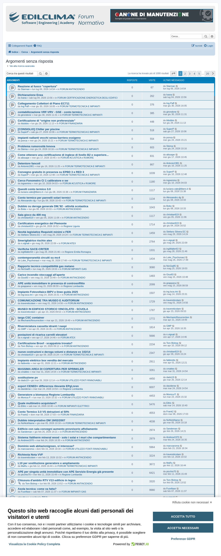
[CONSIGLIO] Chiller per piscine (39, 129)
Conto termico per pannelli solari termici (44, 197)
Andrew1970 (27, 440)
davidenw (25, 389)
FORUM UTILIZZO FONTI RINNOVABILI (81, 380)
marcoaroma (27, 449)
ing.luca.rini (27, 294)
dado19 (25, 380)
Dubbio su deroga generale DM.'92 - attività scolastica (53, 206)
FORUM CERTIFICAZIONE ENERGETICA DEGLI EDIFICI (87, 97)
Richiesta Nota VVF (30, 454)
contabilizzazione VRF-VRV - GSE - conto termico (50, 112)
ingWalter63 (27, 252)
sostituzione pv (28, 377)
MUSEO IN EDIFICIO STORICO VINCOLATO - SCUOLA (53, 309)
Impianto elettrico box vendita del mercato (45, 360)
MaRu (24, 466)
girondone (26, 115)
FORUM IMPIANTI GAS (74, 269)
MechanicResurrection (32, 320)
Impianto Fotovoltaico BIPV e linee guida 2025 (48, 291)
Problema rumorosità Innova (36, 146)
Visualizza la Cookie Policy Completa (34, 544)
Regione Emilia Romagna (78, 252)
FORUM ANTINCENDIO (72, 89)
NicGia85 (25, 269)
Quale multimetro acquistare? (37, 403)
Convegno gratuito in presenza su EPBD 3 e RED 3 (51, 172)
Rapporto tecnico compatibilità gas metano (46, 266)
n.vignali (25, 243)
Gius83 (24, 277)
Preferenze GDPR (183, 539)
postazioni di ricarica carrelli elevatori (42, 334)
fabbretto (25, 363)
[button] (173, 73)
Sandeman (26, 431)
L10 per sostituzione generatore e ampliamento (48, 463)
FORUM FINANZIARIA (71, 123)
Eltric (23, 406)
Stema (24, 149)
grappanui (26, 286)
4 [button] (194, 73)
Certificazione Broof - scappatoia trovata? (45, 343)
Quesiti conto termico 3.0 (34, 189)
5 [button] (199, 73)
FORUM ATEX (68, 243)
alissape (25, 157)
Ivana (24, 97)
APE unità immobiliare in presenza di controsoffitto (51, 283)
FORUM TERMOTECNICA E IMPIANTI (80, 106)
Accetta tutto (183, 516)
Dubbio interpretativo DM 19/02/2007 (41, 420)
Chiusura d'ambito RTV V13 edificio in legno (46, 480)
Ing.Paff (25, 106)
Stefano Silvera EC (30, 235)
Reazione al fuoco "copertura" (37, 86)
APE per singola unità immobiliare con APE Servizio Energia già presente (66, 471)
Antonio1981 (27, 166)
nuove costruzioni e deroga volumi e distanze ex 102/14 (54, 351)
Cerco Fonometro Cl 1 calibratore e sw (43, 180)
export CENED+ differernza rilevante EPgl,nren (48, 386)
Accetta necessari (183, 528)
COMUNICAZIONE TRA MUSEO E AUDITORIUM (48, 300)
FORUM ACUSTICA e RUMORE (77, 157)
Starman (25, 89)
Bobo (23, 209)
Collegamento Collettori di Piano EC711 (44, 103)
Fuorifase (25, 491)
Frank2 (24, 414)
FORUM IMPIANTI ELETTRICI (73, 406)
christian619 (27, 217)
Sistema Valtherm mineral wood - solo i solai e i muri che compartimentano (67, 437)
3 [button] (190, 73)
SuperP (25, 132)
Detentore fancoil (29, 163)
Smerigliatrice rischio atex (35, 240)
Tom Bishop (27, 346)
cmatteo (25, 372)
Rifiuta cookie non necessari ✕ (192, 502)
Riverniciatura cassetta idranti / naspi (42, 326)
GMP (23, 329)
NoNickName (27, 423)
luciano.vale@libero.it (32, 192)
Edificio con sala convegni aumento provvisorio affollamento (58, 428)
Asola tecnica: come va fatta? (37, 488)
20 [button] (207, 73)
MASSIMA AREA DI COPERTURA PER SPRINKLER (51, 369)
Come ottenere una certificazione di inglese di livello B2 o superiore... (63, 154)
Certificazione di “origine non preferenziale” (46, 120)
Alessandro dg (28, 200)
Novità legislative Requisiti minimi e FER (44, 232)
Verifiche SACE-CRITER (33, 249)
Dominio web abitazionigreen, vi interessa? (46, 446)
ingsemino (26, 183)
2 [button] (185, 73)
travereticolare (28, 303)
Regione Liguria (72, 226)
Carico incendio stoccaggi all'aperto (41, 274)
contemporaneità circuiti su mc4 (39, 257)
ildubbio (25, 123)
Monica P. (26, 397)
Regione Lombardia (74, 286)
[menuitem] (37, 45)
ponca (24, 140)
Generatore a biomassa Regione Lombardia (46, 394)
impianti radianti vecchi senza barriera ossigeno (49, 137)
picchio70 (25, 474)
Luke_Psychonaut (30, 260)
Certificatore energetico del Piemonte (42, 223)
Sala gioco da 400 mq (32, 214)
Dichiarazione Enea (30, 94)
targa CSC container (31, 317)
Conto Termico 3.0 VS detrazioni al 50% (43, 411)
